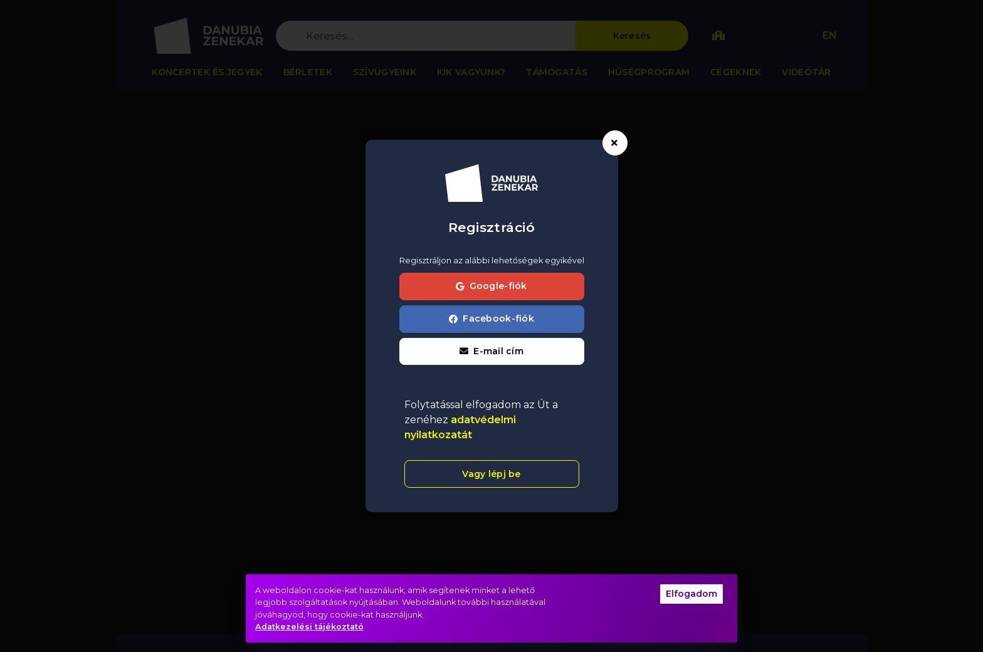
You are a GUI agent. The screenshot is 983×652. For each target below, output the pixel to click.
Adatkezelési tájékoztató (309, 626)
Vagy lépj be (491, 474)
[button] (491, 351)
